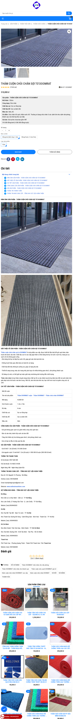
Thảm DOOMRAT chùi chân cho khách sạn (15, 569)
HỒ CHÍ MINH (15, 565)
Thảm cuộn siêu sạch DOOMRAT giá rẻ (43, 569)
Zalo (4, 709)
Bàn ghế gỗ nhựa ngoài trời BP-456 (12, 709)
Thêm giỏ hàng (54, 152)
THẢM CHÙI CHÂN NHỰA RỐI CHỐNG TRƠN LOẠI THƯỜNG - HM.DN (36, 669)
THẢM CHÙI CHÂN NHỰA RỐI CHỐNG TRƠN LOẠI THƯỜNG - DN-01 (60, 658)
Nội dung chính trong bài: (10, 174)
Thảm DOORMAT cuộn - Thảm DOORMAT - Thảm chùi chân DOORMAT (40, 395)
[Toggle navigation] (2, 18)
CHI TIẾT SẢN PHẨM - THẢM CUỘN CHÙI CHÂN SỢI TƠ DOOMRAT (26, 183)
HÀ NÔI (54, 573)
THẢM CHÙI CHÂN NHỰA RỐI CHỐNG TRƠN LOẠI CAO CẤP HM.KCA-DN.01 (60, 647)
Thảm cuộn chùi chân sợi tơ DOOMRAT (14, 352)
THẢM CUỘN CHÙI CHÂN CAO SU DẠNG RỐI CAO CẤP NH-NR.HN (12, 614)
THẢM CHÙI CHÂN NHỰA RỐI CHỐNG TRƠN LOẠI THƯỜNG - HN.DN (12, 669)
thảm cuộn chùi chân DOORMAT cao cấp (15, 573)
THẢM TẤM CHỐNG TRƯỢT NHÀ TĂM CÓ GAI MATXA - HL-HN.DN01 (36, 647)
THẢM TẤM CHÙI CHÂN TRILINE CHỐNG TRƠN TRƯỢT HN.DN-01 (36, 658)
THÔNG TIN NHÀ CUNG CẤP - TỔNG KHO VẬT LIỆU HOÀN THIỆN (25, 193)
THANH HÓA (6, 577)
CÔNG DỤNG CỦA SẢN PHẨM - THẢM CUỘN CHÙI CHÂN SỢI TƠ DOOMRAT (28, 186)
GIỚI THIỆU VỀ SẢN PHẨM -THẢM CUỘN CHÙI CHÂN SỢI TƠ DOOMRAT (27, 180)
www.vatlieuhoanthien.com (16, 486)
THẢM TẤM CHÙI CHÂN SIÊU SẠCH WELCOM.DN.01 (12, 658)
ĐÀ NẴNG (62, 573)
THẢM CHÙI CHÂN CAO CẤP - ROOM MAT (60, 614)
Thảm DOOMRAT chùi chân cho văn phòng (35, 565)
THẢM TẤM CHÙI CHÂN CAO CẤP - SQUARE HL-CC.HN (36, 614)
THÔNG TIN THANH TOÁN (14, 191)
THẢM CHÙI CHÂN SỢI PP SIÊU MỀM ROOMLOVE (60, 669)
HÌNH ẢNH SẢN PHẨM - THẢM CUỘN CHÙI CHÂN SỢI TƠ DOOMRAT (26, 178)
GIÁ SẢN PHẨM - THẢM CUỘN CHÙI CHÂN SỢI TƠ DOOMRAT (24, 188)
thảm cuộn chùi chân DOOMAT (40, 573)
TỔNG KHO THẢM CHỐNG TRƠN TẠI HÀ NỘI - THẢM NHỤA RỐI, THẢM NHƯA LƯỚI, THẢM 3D (12, 647)
